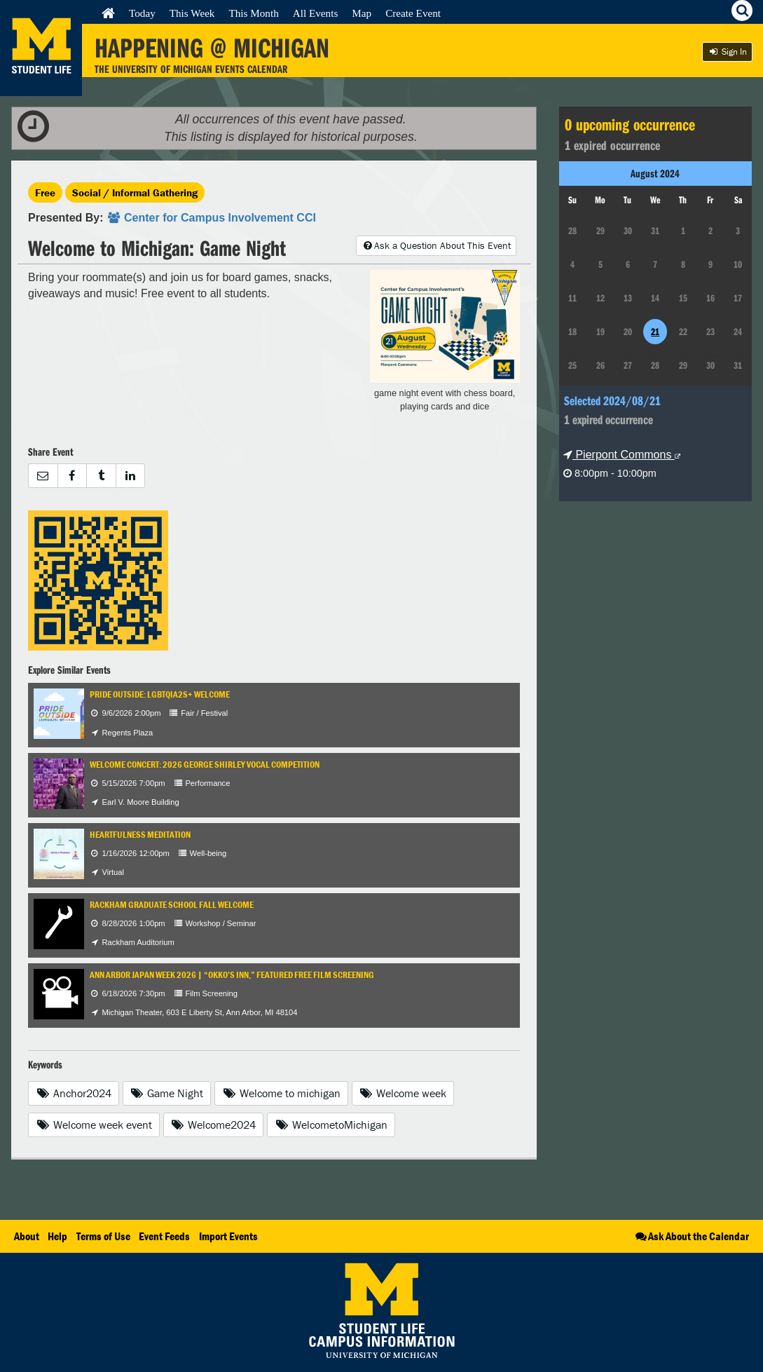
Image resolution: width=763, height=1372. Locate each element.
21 (655, 331)
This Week (192, 13)
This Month (253, 13)
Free (45, 192)
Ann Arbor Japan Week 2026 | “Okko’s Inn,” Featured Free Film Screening (232, 975)
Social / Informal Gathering (135, 192)
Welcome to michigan (281, 1093)
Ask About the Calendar (691, 1236)
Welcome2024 (213, 1125)
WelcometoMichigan (331, 1125)
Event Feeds (164, 1236)
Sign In (727, 51)
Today (142, 13)
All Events (315, 13)
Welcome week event (94, 1125)
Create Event (413, 13)
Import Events (228, 1236)
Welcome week (403, 1093)
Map (361, 13)
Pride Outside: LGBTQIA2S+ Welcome (160, 694)
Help (57, 1236)
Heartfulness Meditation (140, 835)
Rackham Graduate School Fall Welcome (172, 905)
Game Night (167, 1093)
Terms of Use (103, 1236)
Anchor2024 (73, 1093)
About (26, 1236)
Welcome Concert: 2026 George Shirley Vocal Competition (204, 764)
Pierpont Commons (621, 455)
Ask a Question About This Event (436, 245)
